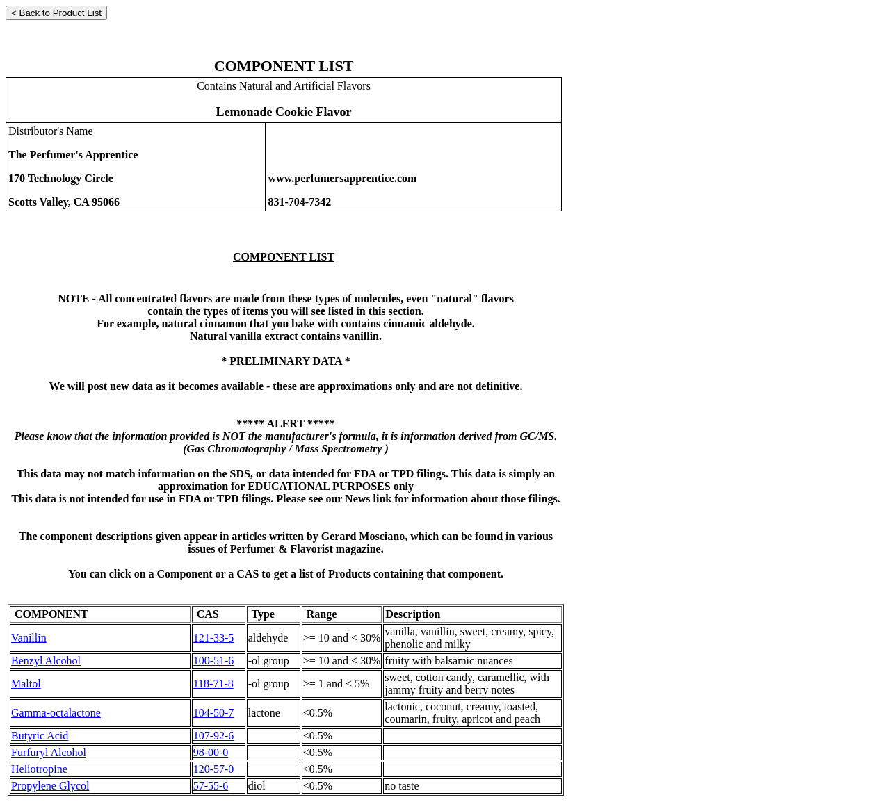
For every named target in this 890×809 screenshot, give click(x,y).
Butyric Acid (39, 736)
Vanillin (29, 638)
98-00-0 (211, 752)
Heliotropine (39, 769)
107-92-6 (213, 736)
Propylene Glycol (50, 786)
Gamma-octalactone (56, 713)
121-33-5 (213, 638)
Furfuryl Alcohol (48, 752)
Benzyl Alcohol (46, 661)
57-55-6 (211, 786)
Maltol (26, 683)
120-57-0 (213, 769)
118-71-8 (213, 683)
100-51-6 (213, 661)
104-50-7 (213, 713)
